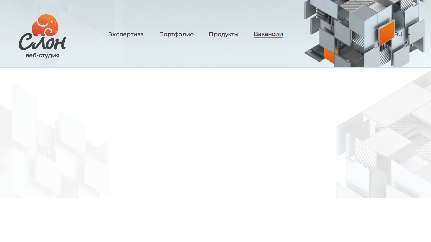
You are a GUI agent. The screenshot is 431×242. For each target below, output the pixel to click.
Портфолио (176, 34)
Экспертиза (126, 34)
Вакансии (268, 34)
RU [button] (398, 34)
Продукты (223, 34)
